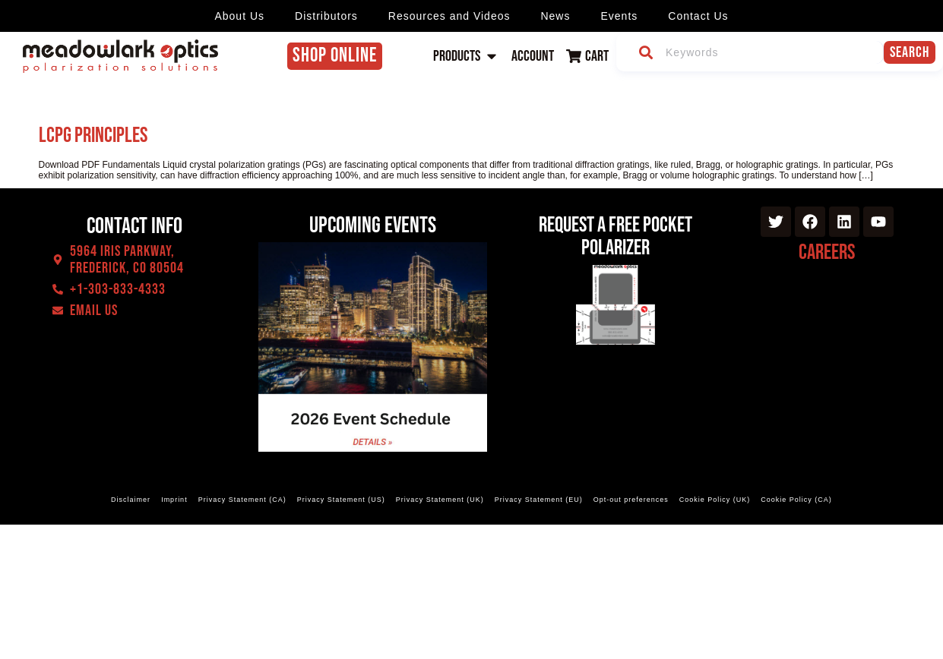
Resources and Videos (449, 16)
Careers (827, 252)
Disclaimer (131, 499)
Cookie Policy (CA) (796, 499)
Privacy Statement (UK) (440, 499)
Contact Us (698, 16)
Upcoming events (372, 225)
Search (909, 52)
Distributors (326, 16)
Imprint (175, 499)
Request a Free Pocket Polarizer (615, 236)
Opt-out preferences (631, 499)
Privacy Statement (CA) (242, 499)
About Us (239, 16)
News (555, 16)
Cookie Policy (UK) (714, 499)
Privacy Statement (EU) (539, 499)
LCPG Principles (93, 135)
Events (619, 16)
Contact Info (134, 226)
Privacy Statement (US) (341, 499)
